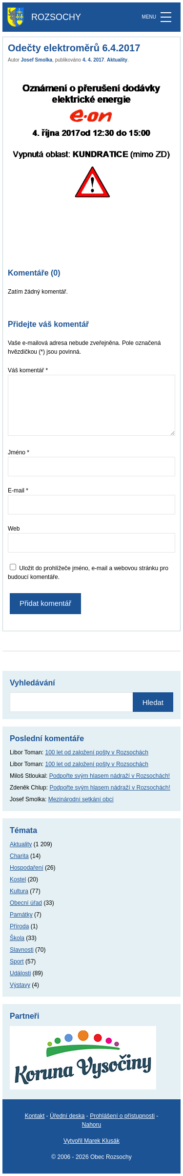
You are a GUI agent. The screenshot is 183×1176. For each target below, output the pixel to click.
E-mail (18, 490)
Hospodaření (26, 867)
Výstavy (20, 985)
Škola (17, 938)
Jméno (18, 452)
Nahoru (91, 1124)
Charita (19, 856)
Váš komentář (28, 370)
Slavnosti (22, 949)
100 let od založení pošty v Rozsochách (96, 752)
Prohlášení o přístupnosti (122, 1115)
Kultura (19, 891)
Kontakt (35, 1115)
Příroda (19, 926)
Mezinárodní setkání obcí (81, 799)
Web (14, 528)
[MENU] (166, 17)
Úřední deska (67, 1115)
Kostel (18, 879)
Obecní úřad (26, 902)
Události (20, 973)
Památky (21, 914)
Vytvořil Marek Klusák (91, 1140)
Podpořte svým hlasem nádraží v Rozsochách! (109, 775)
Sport (17, 961)
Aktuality (117, 60)
